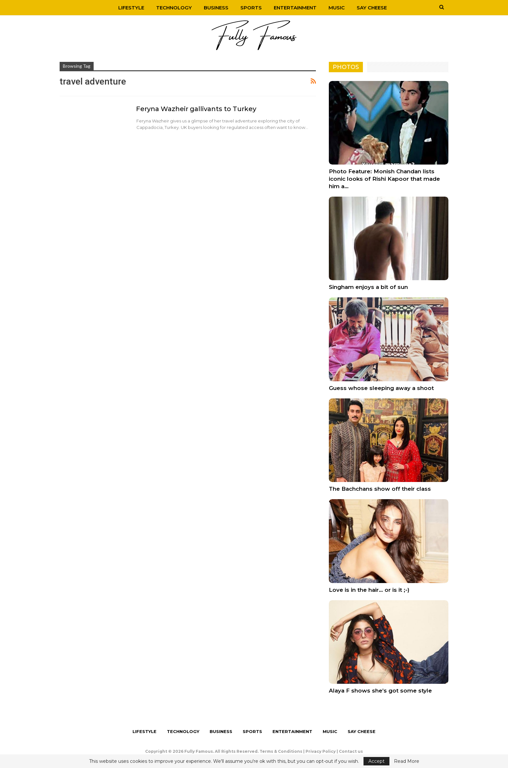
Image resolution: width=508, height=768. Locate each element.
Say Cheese (372, 8)
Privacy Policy (321, 751)
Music (337, 8)
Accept (376, 761)
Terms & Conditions (281, 751)
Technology (174, 8)
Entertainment (295, 8)
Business (216, 8)
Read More (406, 761)
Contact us (351, 751)
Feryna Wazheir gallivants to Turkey (196, 109)
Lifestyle (131, 8)
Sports (251, 8)
